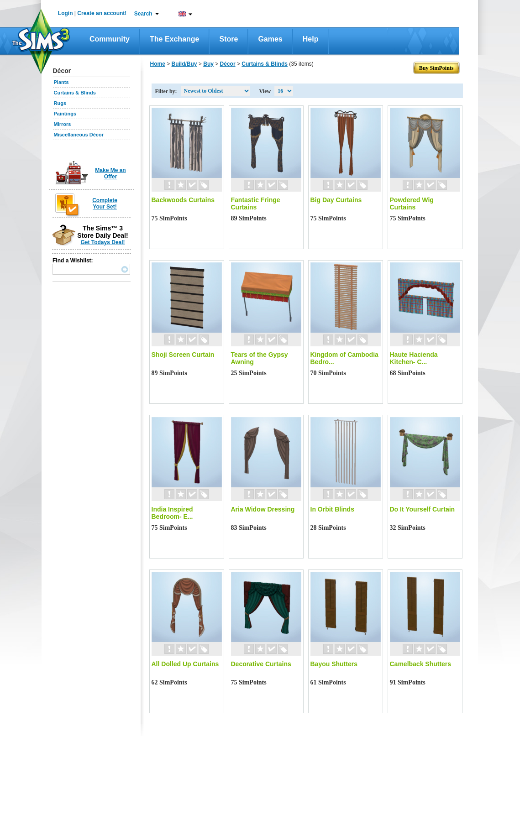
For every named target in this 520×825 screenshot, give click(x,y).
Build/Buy (184, 64)
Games (270, 39)
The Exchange (174, 39)
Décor (228, 64)
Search (143, 13)
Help (311, 39)
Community (109, 39)
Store (228, 39)
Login (65, 13)
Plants (61, 82)
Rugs (60, 103)
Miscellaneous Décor (79, 134)
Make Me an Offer (110, 173)
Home (157, 64)
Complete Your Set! (104, 203)
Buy (208, 64)
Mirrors (62, 124)
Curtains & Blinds (75, 92)
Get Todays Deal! (102, 242)
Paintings (65, 113)
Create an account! (101, 13)
